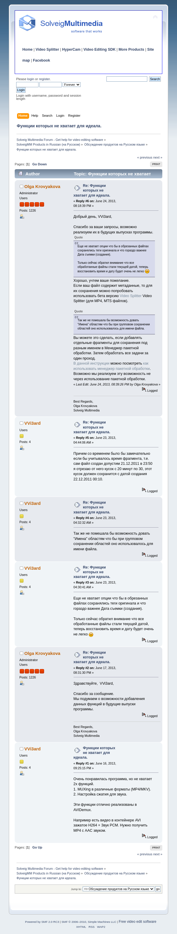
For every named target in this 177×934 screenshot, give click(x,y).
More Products (131, 49)
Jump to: (76, 889)
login (30, 79)
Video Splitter (47, 49)
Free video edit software (137, 922)
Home (27, 49)
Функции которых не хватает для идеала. (94, 753)
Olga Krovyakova (42, 186)
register (44, 79)
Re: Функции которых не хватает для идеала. (92, 190)
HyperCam (71, 49)
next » (157, 157)
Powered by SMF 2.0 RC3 (42, 921)
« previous (144, 157)
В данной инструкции (92, 363)
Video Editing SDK (100, 49)
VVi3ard (32, 423)
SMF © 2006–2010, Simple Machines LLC (88, 921)
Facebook (41, 60)
